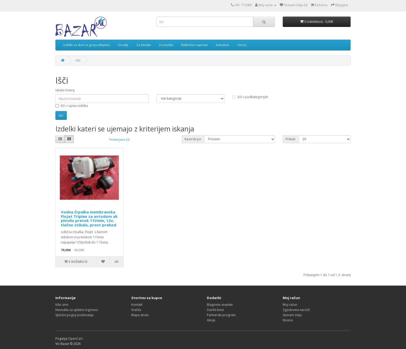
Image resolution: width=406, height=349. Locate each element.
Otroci (242, 45)
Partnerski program (221, 315)
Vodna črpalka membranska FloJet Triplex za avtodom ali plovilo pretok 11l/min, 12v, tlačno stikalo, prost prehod (89, 218)
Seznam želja (292, 315)
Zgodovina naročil (296, 310)
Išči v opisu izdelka (71, 105)
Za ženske (143, 45)
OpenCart (75, 338)
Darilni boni (215, 310)
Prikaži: (291, 139)
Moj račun (290, 304)
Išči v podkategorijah (250, 97)
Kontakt (136, 304)
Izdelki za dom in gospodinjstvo (86, 45)
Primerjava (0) (119, 139)
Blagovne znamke (220, 304)
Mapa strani (140, 315)
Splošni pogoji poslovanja (74, 315)
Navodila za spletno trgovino (76, 310)
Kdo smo (62, 304)
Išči (78, 60)
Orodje (123, 45)
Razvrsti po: (193, 139)
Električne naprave (194, 45)
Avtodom (222, 45)
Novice (288, 320)
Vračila (136, 310)
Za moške (166, 45)
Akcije (211, 320)
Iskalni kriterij (65, 90)
